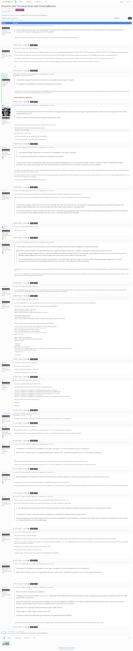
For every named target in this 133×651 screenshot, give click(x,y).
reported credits (26, 269)
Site (45, 1)
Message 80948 (17, 242)
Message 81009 (17, 426)
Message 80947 (17, 226)
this (55, 125)
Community (38, 1)
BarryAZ (4, 190)
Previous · (4, 20)
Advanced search (6, 12)
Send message (5, 28)
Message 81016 (17, 496)
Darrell (3, 532)
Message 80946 (17, 190)
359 (19, 20)
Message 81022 (17, 587)
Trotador (4, 564)
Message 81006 (17, 380)
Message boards (5, 15)
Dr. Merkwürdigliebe (6, 106)
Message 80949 (17, 286)
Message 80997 (17, 362)
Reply (31, 45)
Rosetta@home (8, 2)
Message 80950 (17, 299)
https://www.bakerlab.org (66, 649)
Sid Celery (4, 147)
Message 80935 (17, 25)
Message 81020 (17, 532)
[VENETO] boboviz (5, 227)
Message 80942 (17, 48)
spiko (3, 299)
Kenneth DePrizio (6, 413)
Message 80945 (17, 147)
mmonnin (4, 286)
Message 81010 (17, 444)
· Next (22, 20)
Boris (3, 380)
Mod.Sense (5, 74)
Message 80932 (50, 25)
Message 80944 (17, 105)
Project (20, 1)
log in (17, 18)
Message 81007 (17, 413)
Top (129, 638)
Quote (35, 45)
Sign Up (122, 1)
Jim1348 (4, 25)
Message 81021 (17, 564)
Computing (29, 1)
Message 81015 (17, 472)
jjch (3, 48)
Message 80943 (17, 74)
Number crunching (15, 15)
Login (127, 1)
